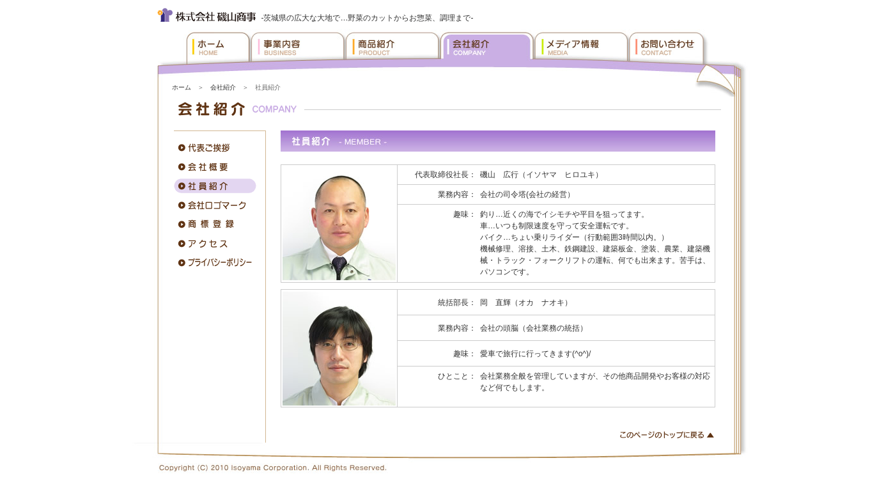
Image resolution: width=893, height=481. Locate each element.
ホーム (181, 87)
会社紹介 (223, 87)
